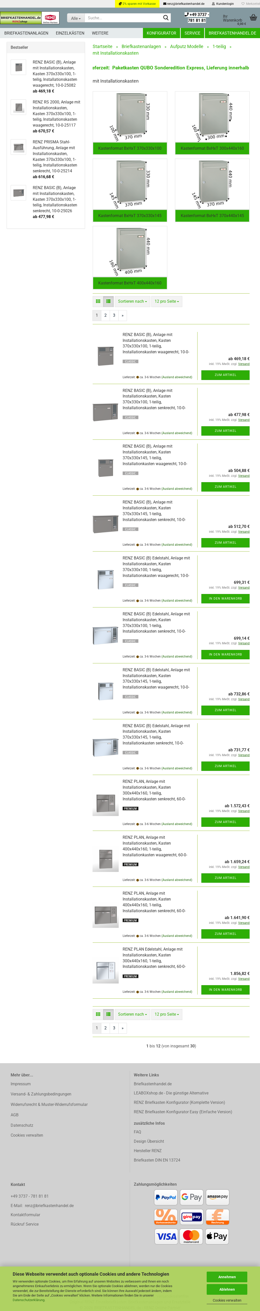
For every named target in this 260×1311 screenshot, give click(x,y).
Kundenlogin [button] (223, 4)
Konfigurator (161, 33)
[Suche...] (76, 17)
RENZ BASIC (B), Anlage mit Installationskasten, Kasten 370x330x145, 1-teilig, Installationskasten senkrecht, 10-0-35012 (154, 514)
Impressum (21, 1083)
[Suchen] (166, 18)
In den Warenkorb (225, 598)
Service (192, 33)
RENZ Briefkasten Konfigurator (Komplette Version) (179, 1102)
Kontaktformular (25, 1214)
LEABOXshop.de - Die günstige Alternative (171, 1093)
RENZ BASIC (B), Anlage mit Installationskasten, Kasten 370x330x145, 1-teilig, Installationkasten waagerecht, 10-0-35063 (155, 458)
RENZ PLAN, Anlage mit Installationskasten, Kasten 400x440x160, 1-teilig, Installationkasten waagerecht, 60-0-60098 (155, 849)
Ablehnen (227, 1289)
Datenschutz (22, 1125)
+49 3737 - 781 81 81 (30, 1196)
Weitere (100, 33)
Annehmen (227, 1277)
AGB (15, 1114)
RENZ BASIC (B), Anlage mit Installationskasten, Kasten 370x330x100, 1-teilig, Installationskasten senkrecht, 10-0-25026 (154, 402)
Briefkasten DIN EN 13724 (157, 1160)
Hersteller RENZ (148, 1150)
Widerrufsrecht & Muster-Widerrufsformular (49, 1104)
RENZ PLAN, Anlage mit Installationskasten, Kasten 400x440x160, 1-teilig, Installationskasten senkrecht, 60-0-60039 (154, 905)
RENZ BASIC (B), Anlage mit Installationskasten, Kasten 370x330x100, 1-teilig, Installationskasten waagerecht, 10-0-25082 (156, 346)
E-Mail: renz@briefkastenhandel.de (42, 1205)
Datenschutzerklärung (28, 1300)
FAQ (137, 1132)
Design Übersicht (149, 1141)
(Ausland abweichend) (176, 377)
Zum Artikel (225, 375)
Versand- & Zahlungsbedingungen (41, 1094)
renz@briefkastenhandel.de (183, 4)
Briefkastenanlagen (26, 33)
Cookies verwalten (227, 1300)
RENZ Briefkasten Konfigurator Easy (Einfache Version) (183, 1111)
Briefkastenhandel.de (232, 33)
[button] (98, 301)
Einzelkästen (70, 33)
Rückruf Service (25, 1224)
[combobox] (132, 301)
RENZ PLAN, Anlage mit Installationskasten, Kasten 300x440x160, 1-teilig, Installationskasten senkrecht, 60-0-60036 (154, 793)
